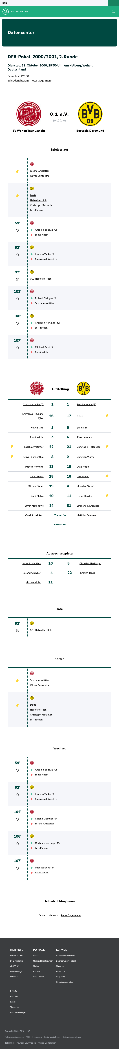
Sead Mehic (37, 496)
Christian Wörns (85, 457)
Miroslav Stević (85, 486)
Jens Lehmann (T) (86, 404)
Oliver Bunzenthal (40, 176)
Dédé (33, 195)
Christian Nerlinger (45, 323)
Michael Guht (42, 347)
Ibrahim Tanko (43, 254)
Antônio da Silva (44, 230)
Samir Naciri (41, 235)
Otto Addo (83, 467)
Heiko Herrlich (38, 200)
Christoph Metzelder (41, 205)
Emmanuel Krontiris (46, 259)
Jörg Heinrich (84, 437)
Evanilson (82, 427)
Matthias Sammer (86, 515)
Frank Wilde (41, 352)
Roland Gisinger (44, 298)
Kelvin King (37, 427)
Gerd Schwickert (34, 515)
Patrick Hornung (34, 467)
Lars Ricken (36, 210)
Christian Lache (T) (33, 404)
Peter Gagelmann (41, 80)
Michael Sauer (36, 486)
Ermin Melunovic (34, 506)
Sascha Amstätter (39, 171)
